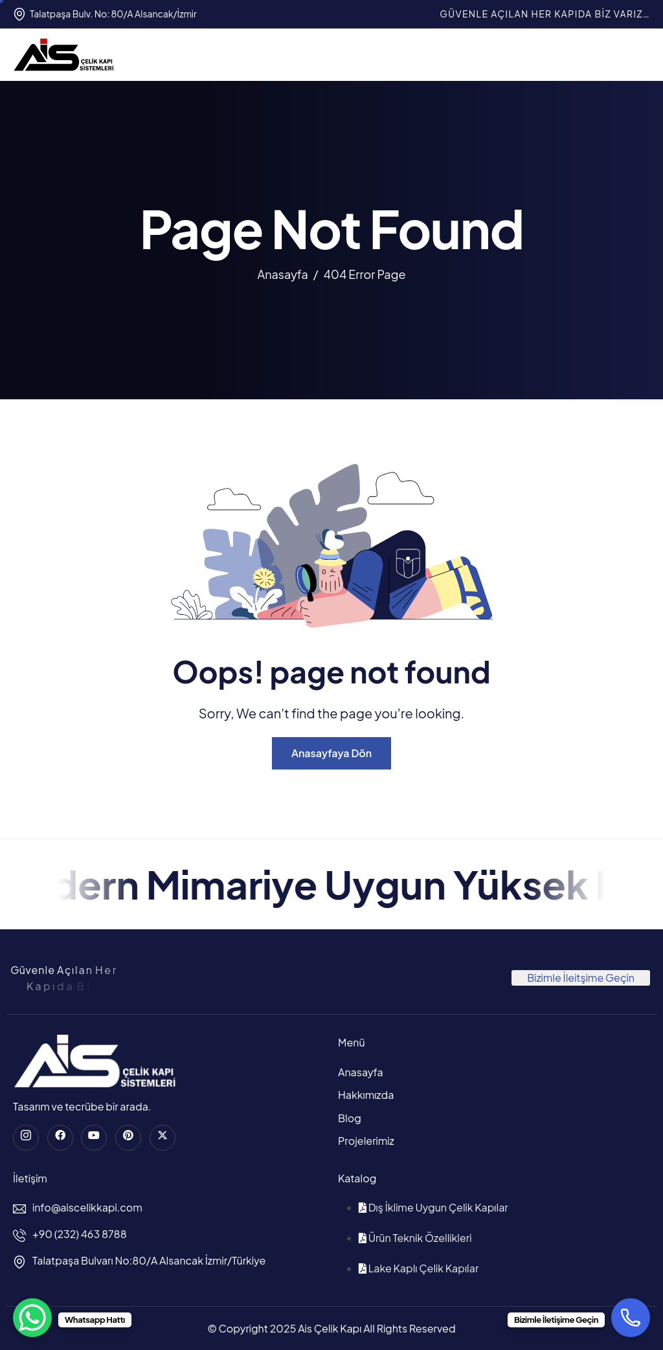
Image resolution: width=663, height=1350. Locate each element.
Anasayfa (360, 1072)
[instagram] (26, 1138)
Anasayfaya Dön (331, 753)
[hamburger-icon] (637, 54)
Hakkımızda (366, 1094)
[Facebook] (60, 1138)
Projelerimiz (366, 1140)
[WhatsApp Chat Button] (32, 1317)
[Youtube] (94, 1138)
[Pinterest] (128, 1138)
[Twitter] (162, 1138)
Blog (349, 1118)
